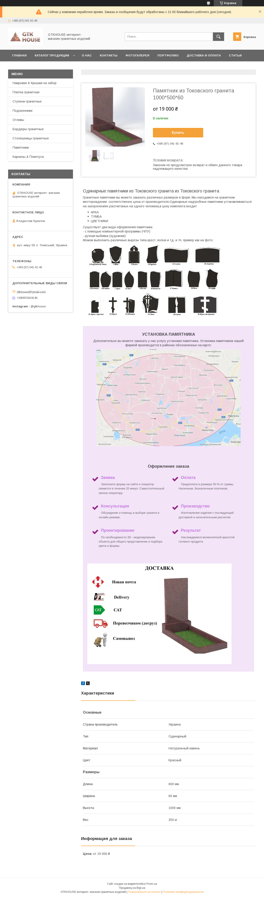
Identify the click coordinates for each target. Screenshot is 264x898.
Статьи (235, 55)
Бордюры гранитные (28, 129)
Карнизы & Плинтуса (28, 157)
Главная (19, 55)
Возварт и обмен (68, 67)
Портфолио (168, 55)
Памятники (21, 147)
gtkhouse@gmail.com (31, 291)
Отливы (18, 120)
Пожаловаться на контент (144, 892)
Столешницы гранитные (31, 138)
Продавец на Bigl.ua (132, 887)
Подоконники (22, 110)
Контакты (108, 55)
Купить (178, 132)
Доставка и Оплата (204, 55)
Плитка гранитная (26, 92)
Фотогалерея (137, 55)
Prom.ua (151, 883)
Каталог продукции (52, 55)
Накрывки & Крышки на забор (35, 83)
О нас (87, 55)
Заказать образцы (28, 67)
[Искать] (218, 36)
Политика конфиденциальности (183, 892)
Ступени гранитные (27, 101)
